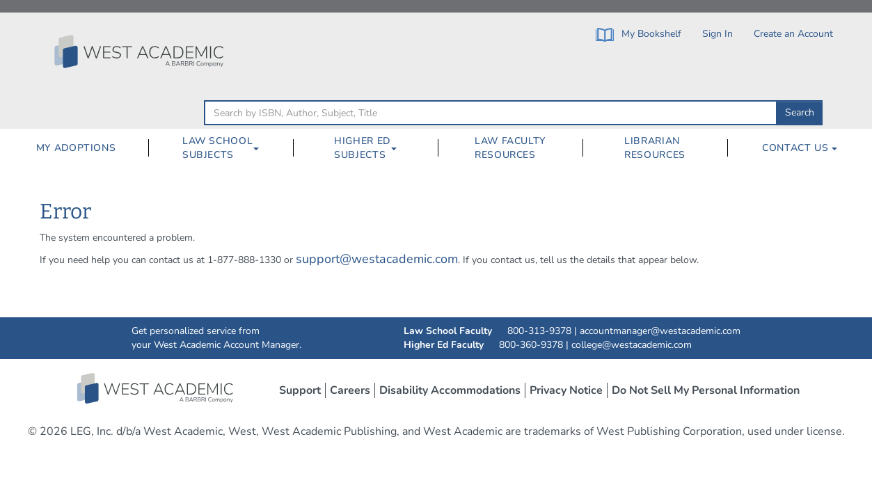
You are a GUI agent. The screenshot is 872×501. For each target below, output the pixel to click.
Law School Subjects (217, 147)
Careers (350, 390)
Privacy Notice (566, 390)
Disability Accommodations (450, 390)
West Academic (156, 388)
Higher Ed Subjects (362, 147)
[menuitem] (75, 148)
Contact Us (799, 147)
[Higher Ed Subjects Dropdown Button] (399, 148)
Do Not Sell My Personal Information (706, 390)
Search (799, 112)
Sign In (717, 33)
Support (300, 390)
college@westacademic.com (631, 344)
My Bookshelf (638, 34)
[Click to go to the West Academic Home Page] (140, 51)
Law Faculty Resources (510, 147)
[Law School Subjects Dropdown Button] (262, 148)
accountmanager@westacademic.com (660, 330)
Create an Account (793, 33)
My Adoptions (76, 147)
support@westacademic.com (377, 258)
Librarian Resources (654, 147)
